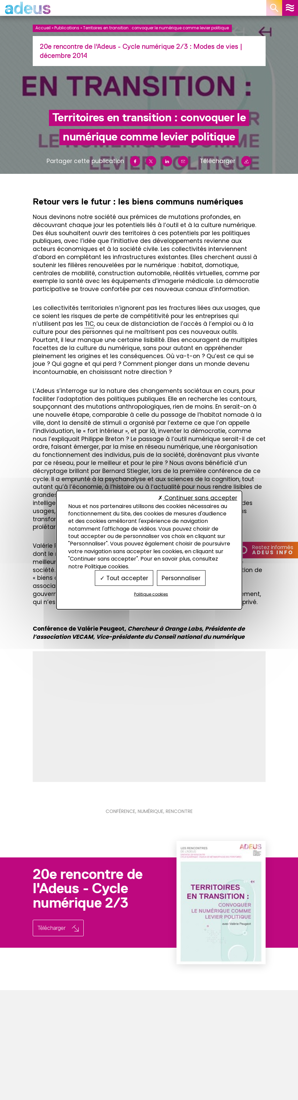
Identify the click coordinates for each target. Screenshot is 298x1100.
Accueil (43, 28)
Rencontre (179, 811)
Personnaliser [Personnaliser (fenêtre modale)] (181, 578)
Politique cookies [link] (151, 594)
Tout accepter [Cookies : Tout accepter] (124, 578)
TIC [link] (89, 324)
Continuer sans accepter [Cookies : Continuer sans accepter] (197, 498)
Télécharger (225, 161)
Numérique (150, 811)
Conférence (120, 811)
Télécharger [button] (51, 927)
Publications (66, 28)
